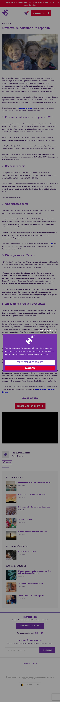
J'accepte (30, 368)
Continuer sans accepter (47, 330)
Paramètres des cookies (30, 362)
